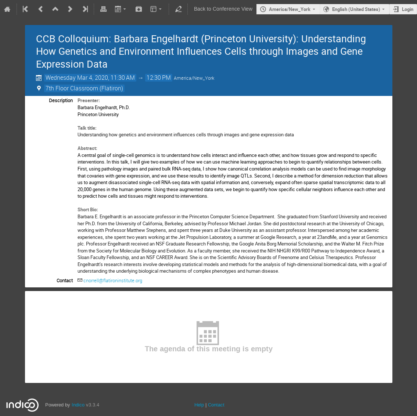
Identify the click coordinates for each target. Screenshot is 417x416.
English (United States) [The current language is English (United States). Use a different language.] (356, 9)
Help (199, 405)
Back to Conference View (223, 9)
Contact (216, 405)
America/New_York (289, 9)
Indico (78, 405)
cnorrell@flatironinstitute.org (112, 280)
